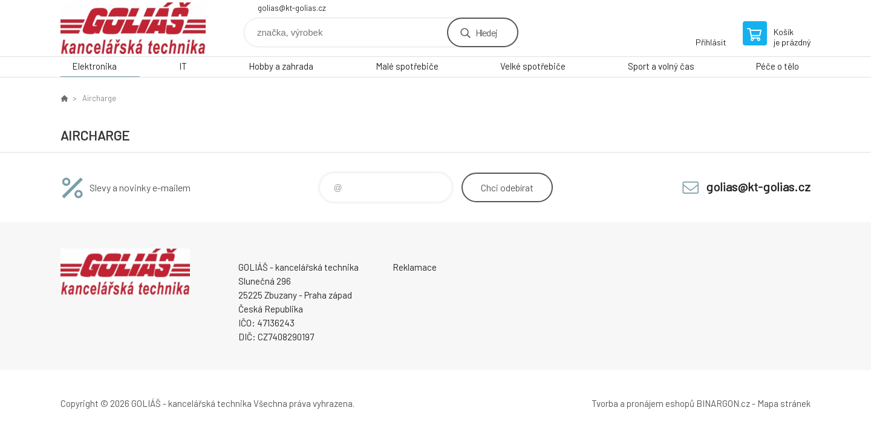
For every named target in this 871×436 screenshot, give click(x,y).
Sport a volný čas (661, 66)
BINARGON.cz (723, 403)
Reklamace (415, 267)
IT (183, 66)
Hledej (486, 32)
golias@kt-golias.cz (292, 8)
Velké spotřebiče (533, 66)
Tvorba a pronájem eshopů (643, 403)
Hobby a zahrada (281, 66)
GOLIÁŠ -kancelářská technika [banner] (133, 28)
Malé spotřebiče (407, 66)
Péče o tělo (777, 66)
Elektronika (94, 66)
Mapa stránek (784, 403)
